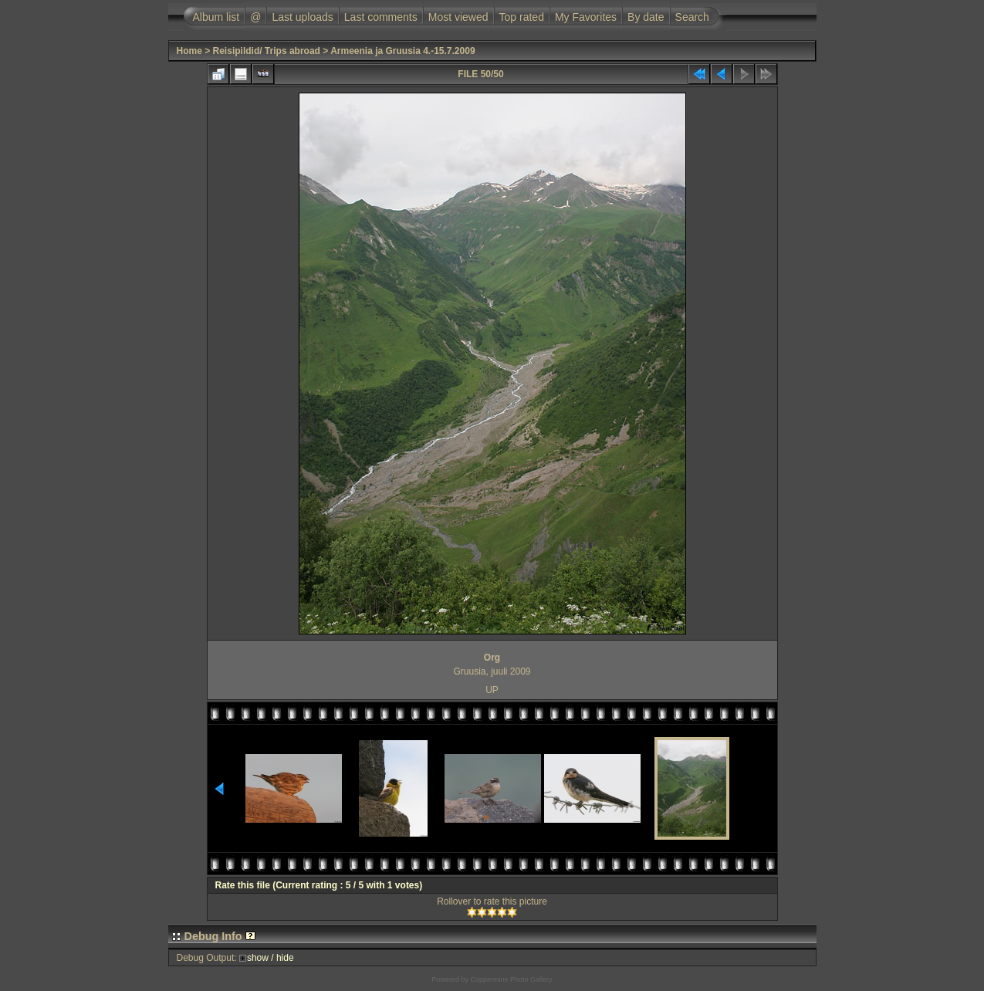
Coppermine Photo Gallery (511, 979)
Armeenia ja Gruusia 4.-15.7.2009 (402, 51)
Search (692, 17)
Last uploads (302, 17)
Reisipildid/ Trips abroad (266, 51)
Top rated (521, 17)
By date (645, 17)
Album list (216, 17)
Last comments (381, 17)
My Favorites (586, 17)
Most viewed (458, 17)
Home (189, 51)
